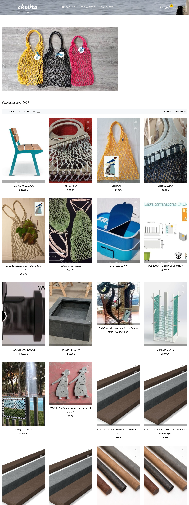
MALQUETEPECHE (24, 429)
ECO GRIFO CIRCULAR (23, 349)
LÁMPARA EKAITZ (165, 349)
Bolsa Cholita (118, 185)
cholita (28, 7)
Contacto (107, 7)
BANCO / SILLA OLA (24, 185)
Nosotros (68, 7)
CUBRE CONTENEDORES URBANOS (165, 265)
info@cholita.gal (26, 12)
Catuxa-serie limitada (71, 265)
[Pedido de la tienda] (166, 111)
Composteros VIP (118, 265)
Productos (88, 7)
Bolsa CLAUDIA (165, 185)
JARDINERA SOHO (71, 349)
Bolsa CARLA (71, 185)
